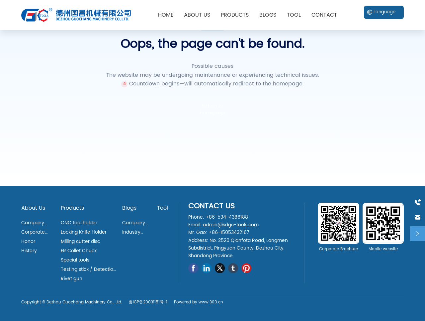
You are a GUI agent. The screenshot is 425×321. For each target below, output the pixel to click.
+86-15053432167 (229, 232)
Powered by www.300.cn (198, 302)
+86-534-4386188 (227, 217)
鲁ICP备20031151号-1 (148, 302)
